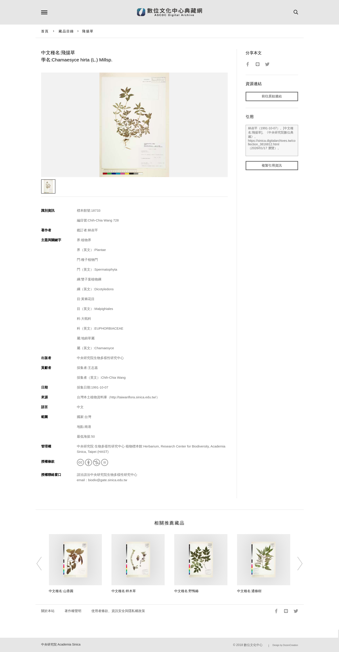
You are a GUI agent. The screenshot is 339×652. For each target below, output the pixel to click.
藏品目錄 (66, 31)
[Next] (296, 563)
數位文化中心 (253, 645)
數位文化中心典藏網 (169, 12)
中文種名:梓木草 (124, 591)
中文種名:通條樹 (249, 591)
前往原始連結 (272, 96)
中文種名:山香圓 (61, 591)
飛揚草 (88, 31)
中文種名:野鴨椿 (186, 591)
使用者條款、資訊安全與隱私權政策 (118, 611)
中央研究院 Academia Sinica (61, 644)
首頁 (45, 31)
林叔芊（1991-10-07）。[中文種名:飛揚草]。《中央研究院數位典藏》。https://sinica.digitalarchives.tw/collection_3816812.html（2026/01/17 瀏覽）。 (272, 140)
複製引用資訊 (272, 165)
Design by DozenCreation (285, 645)
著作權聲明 (73, 611)
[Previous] (43, 563)
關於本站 (48, 611)
